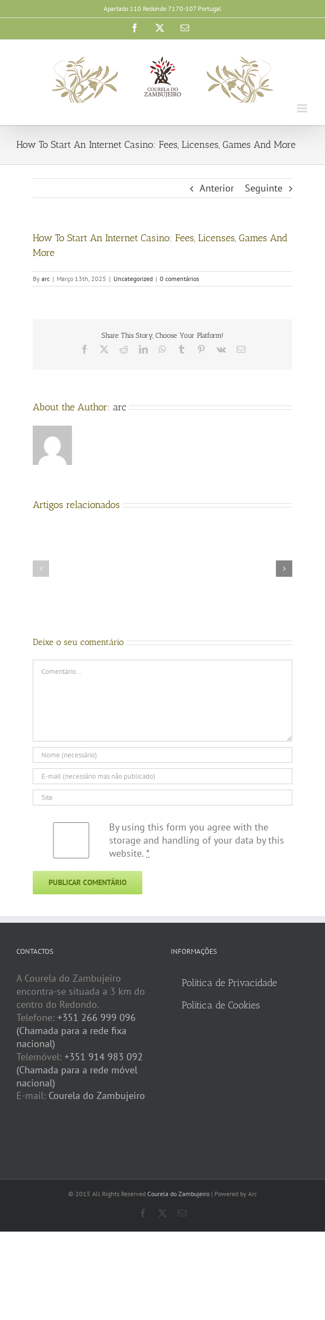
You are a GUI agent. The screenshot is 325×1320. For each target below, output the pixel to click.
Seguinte (263, 188)
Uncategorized (133, 278)
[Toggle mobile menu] (303, 108)
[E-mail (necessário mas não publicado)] (162, 776)
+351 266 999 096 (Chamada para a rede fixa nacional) (76, 1030)
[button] (41, 568)
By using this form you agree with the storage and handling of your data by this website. (196, 840)
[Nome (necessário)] (162, 755)
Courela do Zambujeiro (97, 1095)
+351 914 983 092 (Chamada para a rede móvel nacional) (79, 1069)
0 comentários (179, 278)
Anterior (217, 188)
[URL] (162, 797)
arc (45, 278)
